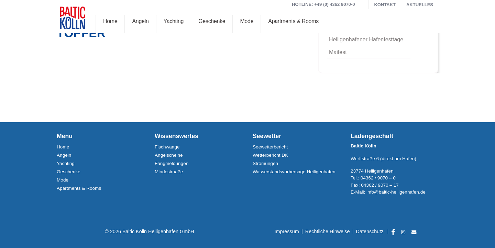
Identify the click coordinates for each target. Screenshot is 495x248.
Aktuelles (419, 4)
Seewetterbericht (270, 146)
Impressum (287, 231)
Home (110, 21)
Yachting (174, 21)
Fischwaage (167, 146)
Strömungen (265, 163)
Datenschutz (370, 231)
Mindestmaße (169, 171)
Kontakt (385, 4)
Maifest (338, 52)
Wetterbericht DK (270, 155)
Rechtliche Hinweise (327, 231)
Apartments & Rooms (293, 21)
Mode (246, 21)
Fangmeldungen (171, 163)
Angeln (140, 21)
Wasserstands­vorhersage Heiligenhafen (294, 171)
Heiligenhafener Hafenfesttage (366, 39)
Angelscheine (169, 155)
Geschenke (211, 21)
